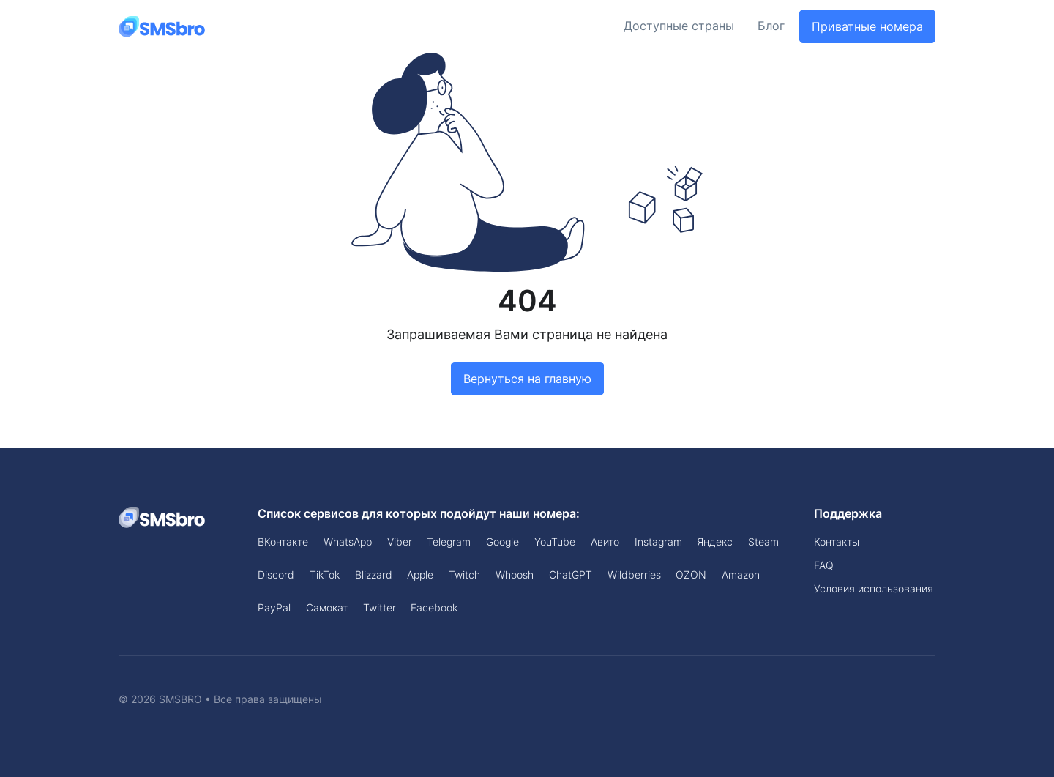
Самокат (327, 607)
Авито (605, 541)
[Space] (162, 516)
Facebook (434, 607)
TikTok (325, 574)
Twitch (464, 574)
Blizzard (373, 574)
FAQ (824, 565)
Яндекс (715, 541)
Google (502, 541)
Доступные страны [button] (679, 26)
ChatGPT (570, 574)
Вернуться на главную (527, 378)
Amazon (741, 574)
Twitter (379, 607)
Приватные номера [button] (867, 26)
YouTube (554, 541)
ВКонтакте (283, 541)
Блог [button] (771, 26)
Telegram (449, 541)
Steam (763, 541)
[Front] (162, 26)
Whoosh (515, 574)
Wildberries (634, 574)
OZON (691, 574)
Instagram (658, 541)
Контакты (836, 541)
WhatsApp (348, 541)
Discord (276, 574)
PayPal (274, 607)
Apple (420, 574)
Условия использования (873, 588)
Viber (399, 541)
